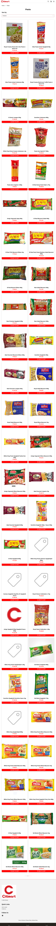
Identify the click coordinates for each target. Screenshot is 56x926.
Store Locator (4, 907)
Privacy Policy (28, 920)
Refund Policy (35, 920)
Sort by (4, 12)
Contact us (4, 908)
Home (3, 5)
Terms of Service (21, 920)
